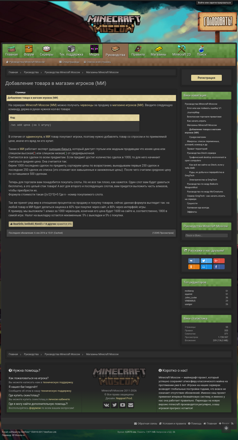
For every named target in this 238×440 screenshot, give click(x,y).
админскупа (34, 136)
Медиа (94, 54)
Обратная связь (145, 423)
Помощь (195, 423)
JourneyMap (193, 112)
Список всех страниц (97, 62)
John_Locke (191, 297)
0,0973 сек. (131, 432)
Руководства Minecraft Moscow (201, 104)
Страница (20, 92)
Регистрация (206, 78)
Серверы (47, 54)
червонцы (87, 105)
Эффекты (192, 212)
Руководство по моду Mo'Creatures (205, 191)
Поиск (201, 54)
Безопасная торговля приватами (204, 116)
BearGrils (18, 224)
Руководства (115, 55)
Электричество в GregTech (203, 179)
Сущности (192, 203)
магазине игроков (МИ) (127, 105)
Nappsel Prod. (124, 398)
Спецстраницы (69, 62)
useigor (188, 304)
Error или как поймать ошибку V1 (204, 108)
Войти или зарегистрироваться (214, 2)
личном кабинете (59, 399)
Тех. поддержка (71, 54)
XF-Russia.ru (18, 435)
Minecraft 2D (181, 54)
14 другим (50, 224)
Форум (29, 54)
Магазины (158, 54)
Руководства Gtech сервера (201, 153)
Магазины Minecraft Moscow (202, 125)
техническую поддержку (58, 382)
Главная (11, 54)
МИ (48, 136)
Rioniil (38, 224)
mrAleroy (189, 291)
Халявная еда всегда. (198, 207)
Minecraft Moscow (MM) (41, 105)
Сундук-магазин (197, 137)
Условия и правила (172, 423)
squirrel (188, 294)
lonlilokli (29, 224)
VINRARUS (190, 301)
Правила (138, 54)
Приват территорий (197, 149)
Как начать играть (196, 121)
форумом (35, 407)
